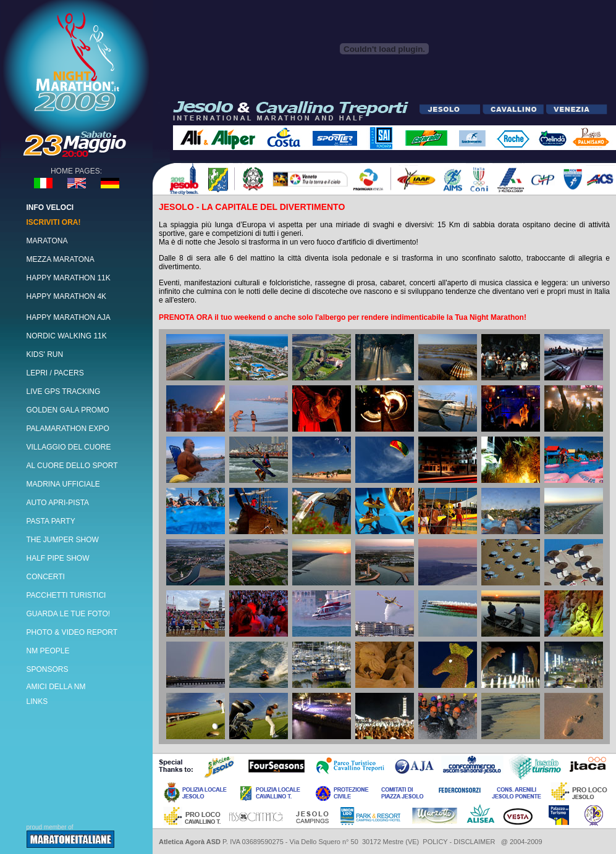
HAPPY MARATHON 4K (67, 296)
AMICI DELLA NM (56, 686)
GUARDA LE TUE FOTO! (69, 613)
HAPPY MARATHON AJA (69, 317)
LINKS (37, 701)
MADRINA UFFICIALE (63, 484)
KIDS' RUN (45, 354)
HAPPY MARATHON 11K (69, 278)
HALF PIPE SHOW (58, 558)
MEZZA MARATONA (61, 259)
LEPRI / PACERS (55, 373)
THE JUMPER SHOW (63, 539)
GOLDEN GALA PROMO (68, 410)
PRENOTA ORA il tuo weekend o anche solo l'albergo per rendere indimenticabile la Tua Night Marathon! (342, 317)
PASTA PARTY (51, 521)
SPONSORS (48, 669)
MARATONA (47, 241)
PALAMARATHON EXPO (68, 428)
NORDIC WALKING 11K (67, 336)
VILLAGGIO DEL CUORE (69, 447)
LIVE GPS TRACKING (64, 391)
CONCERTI (46, 576)
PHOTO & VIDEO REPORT (72, 632)
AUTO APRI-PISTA (58, 502)
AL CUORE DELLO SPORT (72, 465)
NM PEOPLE (48, 651)
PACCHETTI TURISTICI (66, 595)
